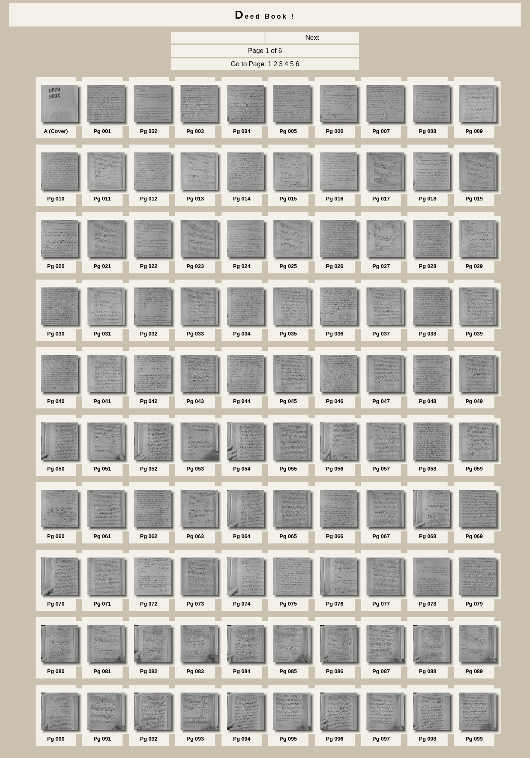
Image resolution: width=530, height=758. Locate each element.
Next (312, 37)
